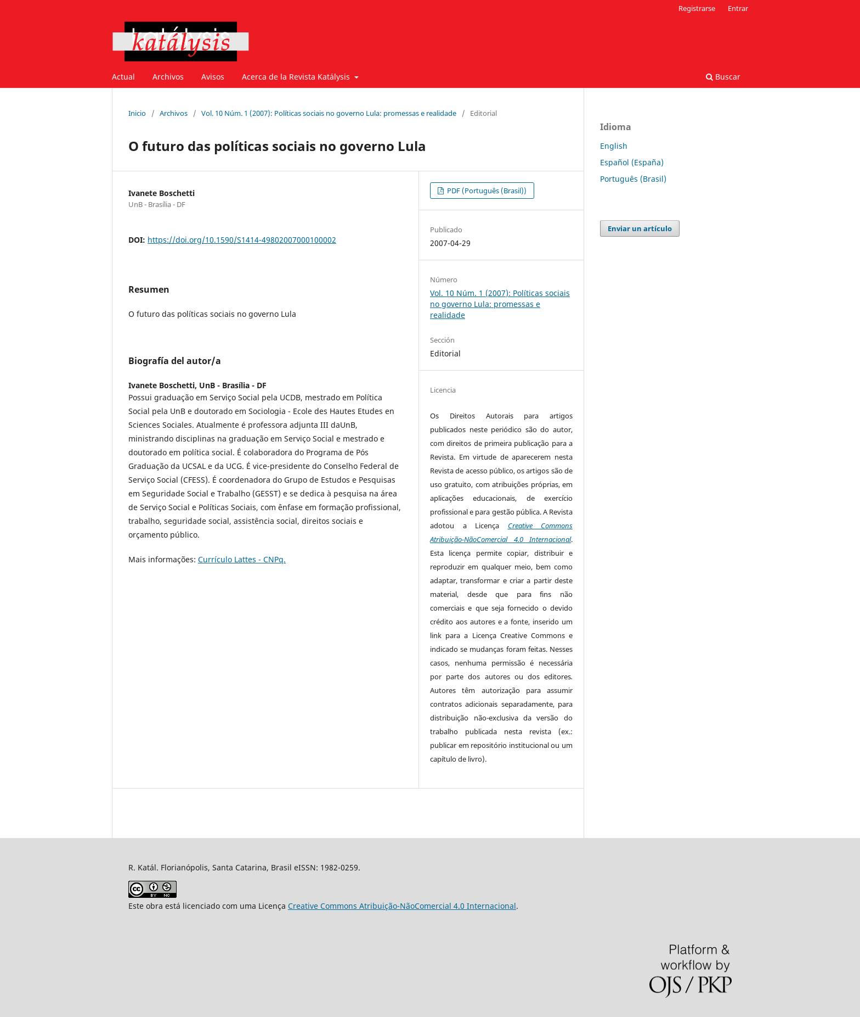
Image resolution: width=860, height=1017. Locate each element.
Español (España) (632, 162)
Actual (123, 76)
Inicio (137, 113)
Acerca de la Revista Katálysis (297, 76)
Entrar (738, 8)
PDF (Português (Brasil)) (486, 190)
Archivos (168, 76)
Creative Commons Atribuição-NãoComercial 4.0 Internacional (402, 906)
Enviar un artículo (640, 228)
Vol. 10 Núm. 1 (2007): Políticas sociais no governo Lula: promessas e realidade (328, 113)
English (613, 146)
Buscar (723, 76)
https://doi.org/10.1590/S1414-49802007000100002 (242, 239)
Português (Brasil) (633, 179)
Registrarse (696, 8)
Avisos (212, 76)
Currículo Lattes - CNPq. (242, 559)
